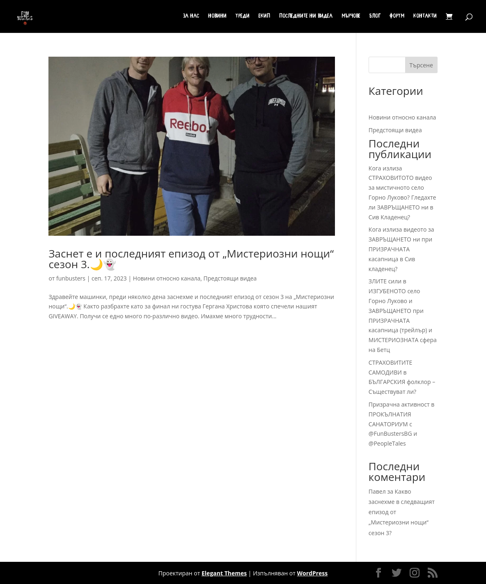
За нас (191, 16)
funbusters (70, 278)
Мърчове (351, 16)
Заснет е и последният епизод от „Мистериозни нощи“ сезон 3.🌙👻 (191, 258)
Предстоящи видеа (230, 278)
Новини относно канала (166, 278)
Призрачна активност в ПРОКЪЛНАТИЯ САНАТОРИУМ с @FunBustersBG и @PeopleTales (401, 423)
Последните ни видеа (305, 16)
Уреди (243, 16)
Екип (264, 16)
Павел (377, 491)
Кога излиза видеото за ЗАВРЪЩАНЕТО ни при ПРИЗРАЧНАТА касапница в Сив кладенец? (401, 248)
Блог (375, 16)
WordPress (312, 573)
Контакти (425, 16)
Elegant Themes (224, 573)
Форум (397, 16)
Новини (217, 16)
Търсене (421, 65)
